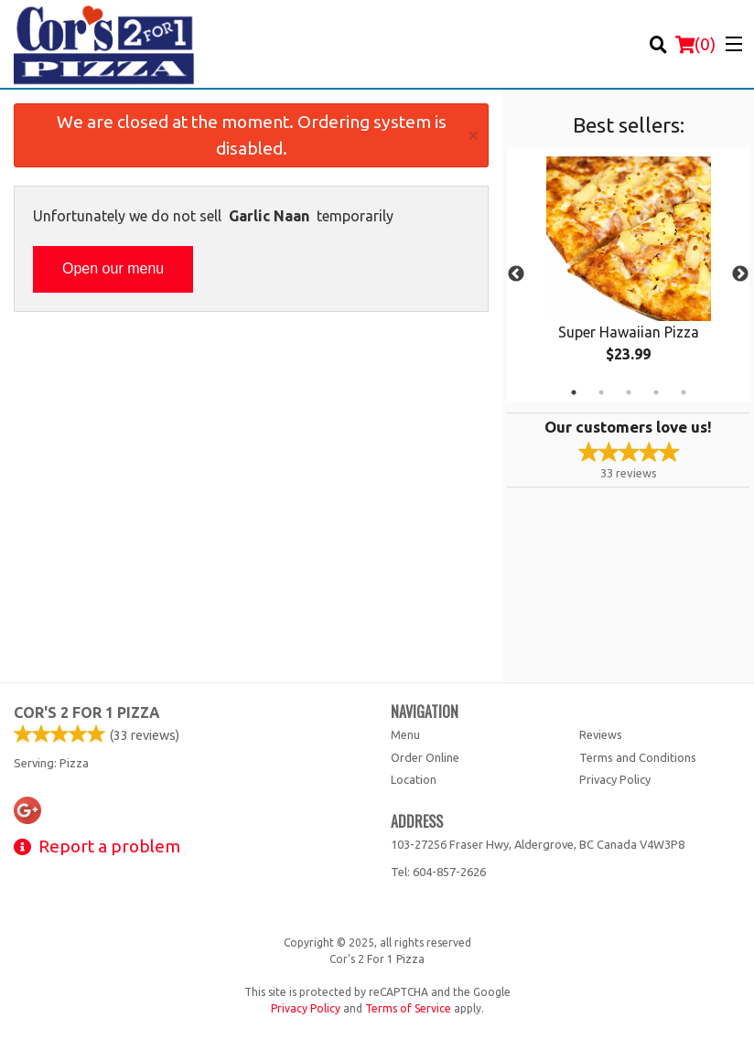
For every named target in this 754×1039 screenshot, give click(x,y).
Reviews (600, 734)
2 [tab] (601, 392)
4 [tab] (656, 392)
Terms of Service (408, 1008)
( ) (695, 44)
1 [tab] (574, 392)
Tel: (438, 871)
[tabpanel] (628, 274)
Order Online (425, 757)
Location (413, 779)
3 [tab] (628, 392)
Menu (405, 734)
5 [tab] (683, 392)
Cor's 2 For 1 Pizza (87, 712)
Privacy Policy (615, 779)
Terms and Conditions (637, 757)
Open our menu (113, 268)
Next (740, 274)
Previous (516, 274)
